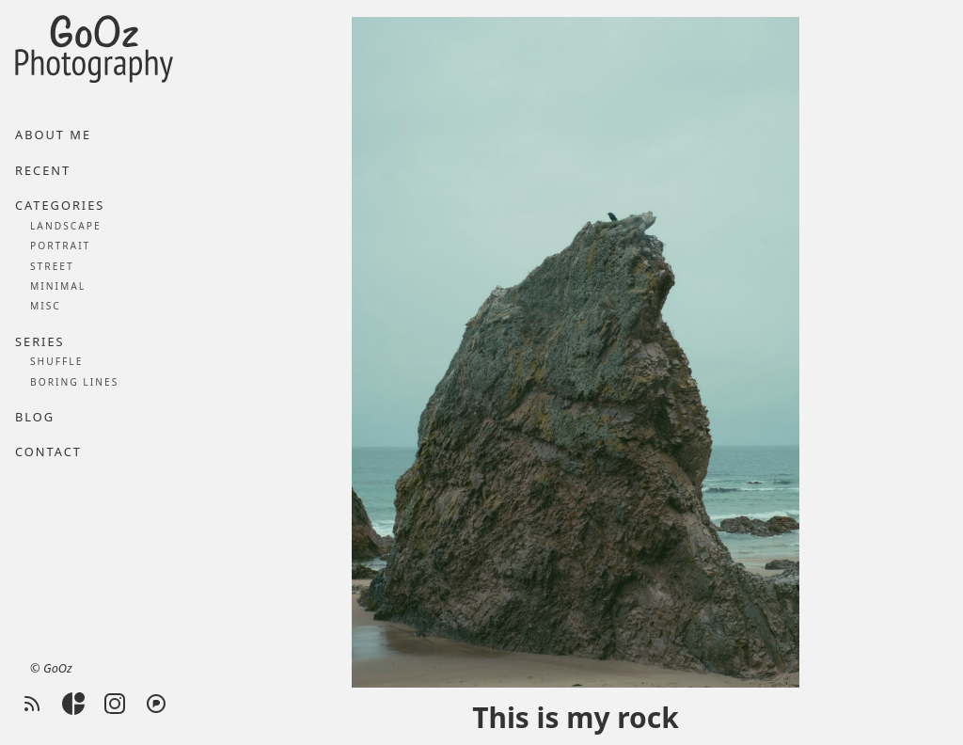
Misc (45, 305)
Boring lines (74, 381)
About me (53, 134)
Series (40, 341)
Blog (35, 416)
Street (52, 266)
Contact (48, 451)
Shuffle (56, 361)
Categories (59, 205)
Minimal (58, 286)
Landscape (66, 225)
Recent (43, 170)
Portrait (60, 245)
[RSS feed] (32, 703)
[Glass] (73, 703)
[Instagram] (114, 703)
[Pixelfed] (156, 703)
